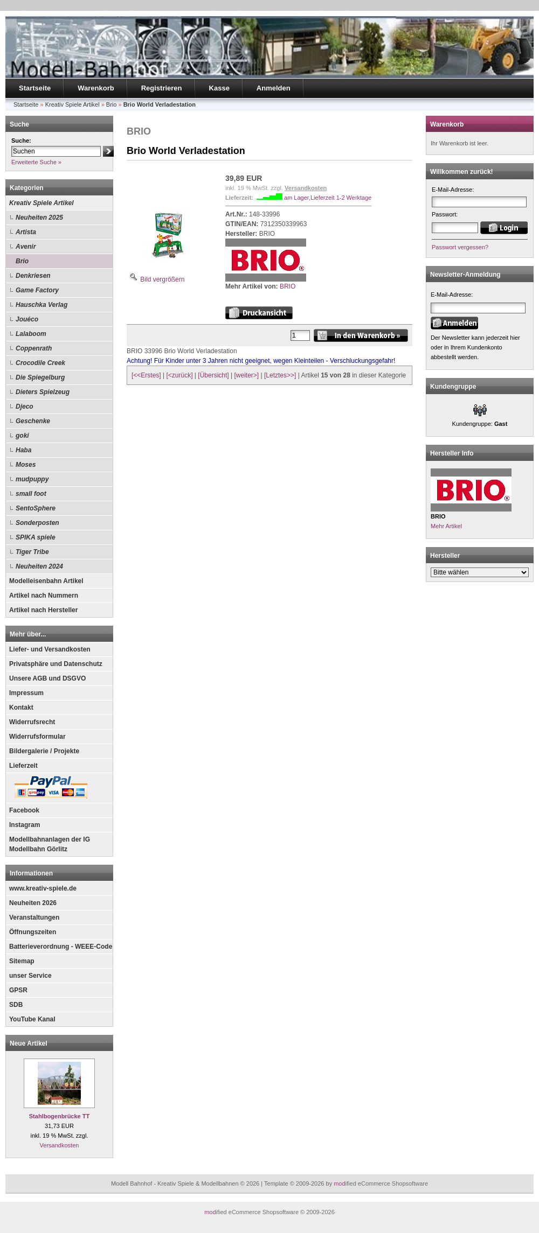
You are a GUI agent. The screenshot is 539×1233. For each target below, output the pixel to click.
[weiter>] (246, 375)
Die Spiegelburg (40, 377)
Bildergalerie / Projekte (44, 751)
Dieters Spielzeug (43, 392)
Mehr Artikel (446, 526)
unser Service (30, 975)
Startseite (35, 88)
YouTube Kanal (32, 1019)
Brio (22, 261)
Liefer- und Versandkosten (50, 649)
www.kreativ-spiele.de (43, 888)
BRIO (287, 286)
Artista (26, 232)
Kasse (219, 88)
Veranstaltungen (34, 917)
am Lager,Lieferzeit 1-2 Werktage (327, 197)
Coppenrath (34, 348)
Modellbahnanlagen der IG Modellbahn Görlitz (49, 844)
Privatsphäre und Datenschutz (55, 664)
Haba (23, 450)
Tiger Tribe (32, 552)
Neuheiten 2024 (39, 566)
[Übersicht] (213, 375)
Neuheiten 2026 (33, 903)
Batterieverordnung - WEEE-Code (60, 946)
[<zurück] (180, 375)
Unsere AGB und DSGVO (47, 678)
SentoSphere (36, 508)
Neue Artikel (28, 1043)
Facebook (24, 810)
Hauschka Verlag (41, 305)
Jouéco (27, 319)
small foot (31, 494)
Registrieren (161, 88)
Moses (26, 464)
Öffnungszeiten (32, 932)
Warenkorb (96, 88)
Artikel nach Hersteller (43, 610)
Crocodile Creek (40, 363)
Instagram (24, 825)
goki (22, 435)
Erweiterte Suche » (36, 162)
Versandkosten (59, 1145)
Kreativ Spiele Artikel (41, 203)
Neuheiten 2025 (39, 217)
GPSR (18, 990)
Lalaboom (31, 334)
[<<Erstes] (146, 375)
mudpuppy (32, 479)
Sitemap (21, 961)
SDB (16, 1004)
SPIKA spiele (36, 537)
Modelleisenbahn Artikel (46, 581)
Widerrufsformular (37, 736)
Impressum (26, 693)
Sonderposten (37, 523)
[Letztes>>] (280, 375)
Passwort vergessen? (460, 247)
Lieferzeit (23, 765)
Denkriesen (33, 275)
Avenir (26, 246)
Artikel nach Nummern (43, 595)
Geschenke (33, 421)
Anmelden (274, 88)
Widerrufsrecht (32, 722)
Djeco (24, 406)
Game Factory (37, 290)
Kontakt (21, 707)
